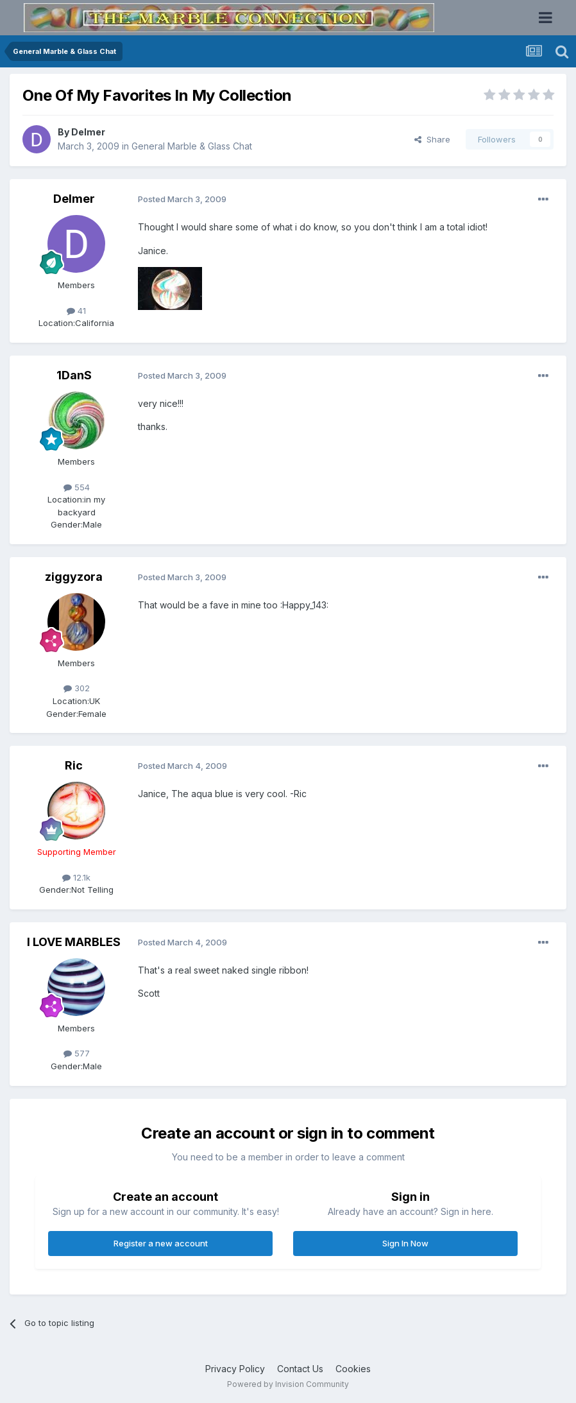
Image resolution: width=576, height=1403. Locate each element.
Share (432, 139)
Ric (74, 765)
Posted (182, 199)
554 (77, 487)
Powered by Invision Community (288, 1384)
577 (77, 1053)
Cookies (353, 1368)
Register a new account (161, 1243)
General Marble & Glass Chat (191, 146)
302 (77, 688)
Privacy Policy (235, 1368)
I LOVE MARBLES (74, 942)
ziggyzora (74, 576)
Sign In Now (405, 1243)
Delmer (88, 131)
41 (76, 311)
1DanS (74, 375)
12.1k (76, 877)
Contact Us (300, 1368)
